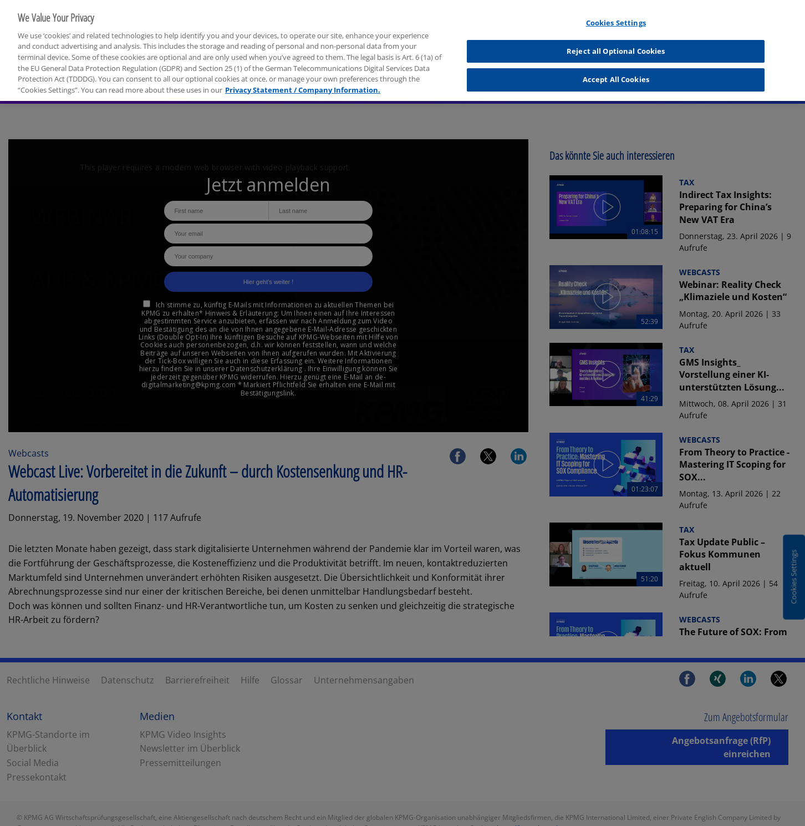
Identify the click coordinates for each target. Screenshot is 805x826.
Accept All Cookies (616, 73)
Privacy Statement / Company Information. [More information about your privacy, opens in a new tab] (302, 83)
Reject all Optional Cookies (616, 44)
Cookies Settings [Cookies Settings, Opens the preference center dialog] (616, 17)
